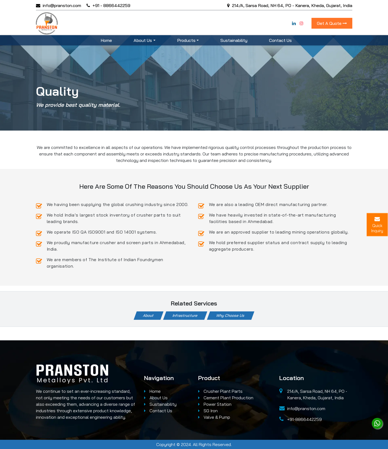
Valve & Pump (214, 417)
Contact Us (280, 40)
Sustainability (233, 40)
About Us (156, 397)
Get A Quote (332, 23)
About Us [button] (143, 40)
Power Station (214, 404)
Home (106, 40)
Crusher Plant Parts (220, 391)
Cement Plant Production (225, 397)
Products (186, 40)
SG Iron (208, 410)
